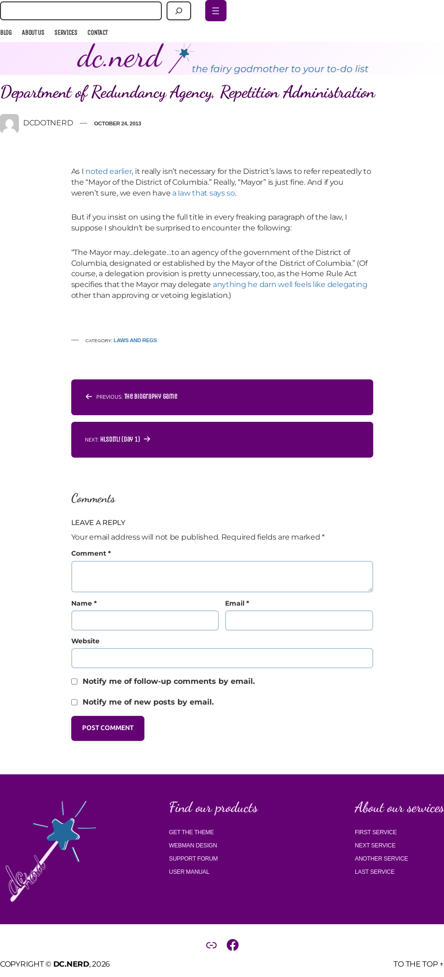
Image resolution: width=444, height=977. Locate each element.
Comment (91, 553)
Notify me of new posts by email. (148, 702)
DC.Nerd (71, 964)
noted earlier (108, 171)
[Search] (179, 10)
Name (84, 603)
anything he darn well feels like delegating (290, 284)
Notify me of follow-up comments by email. (169, 681)
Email (237, 603)
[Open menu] (215, 10)
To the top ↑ (419, 964)
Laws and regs (135, 340)
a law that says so (203, 193)
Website (85, 641)
